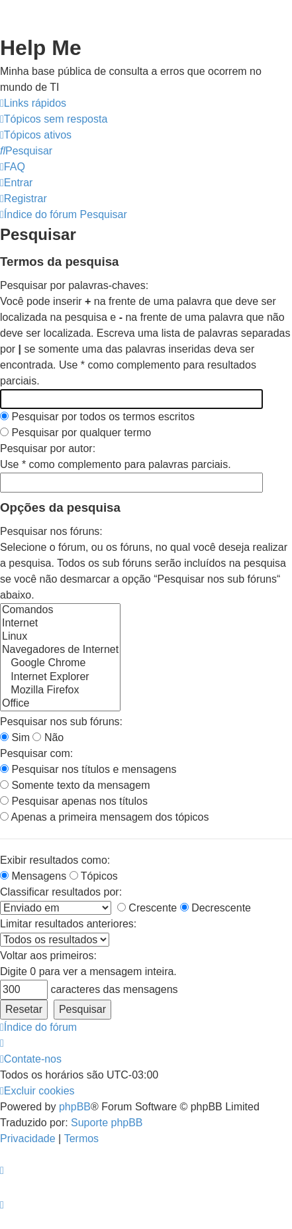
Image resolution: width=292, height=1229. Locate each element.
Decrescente (215, 907)
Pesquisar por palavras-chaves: (74, 285)
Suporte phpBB (107, 1122)
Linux (60, 637)
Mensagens (33, 876)
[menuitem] (53, 119)
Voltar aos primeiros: (48, 955)
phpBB (75, 1106)
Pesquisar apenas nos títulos (74, 801)
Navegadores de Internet (60, 650)
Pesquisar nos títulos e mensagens (88, 769)
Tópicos (94, 876)
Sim (15, 737)
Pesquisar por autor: (47, 448)
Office (60, 704)
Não (48, 737)
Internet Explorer (60, 677)
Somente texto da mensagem (75, 785)
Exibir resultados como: (55, 860)
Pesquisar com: (36, 753)
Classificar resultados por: (61, 892)
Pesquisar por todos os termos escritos (97, 416)
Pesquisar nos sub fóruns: (61, 721)
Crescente (147, 907)
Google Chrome (60, 663)
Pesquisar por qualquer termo (75, 432)
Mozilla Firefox (60, 690)
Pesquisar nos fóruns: (51, 531)
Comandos (60, 610)
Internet (60, 623)
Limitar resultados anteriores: (68, 923)
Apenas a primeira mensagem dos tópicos (104, 817)
